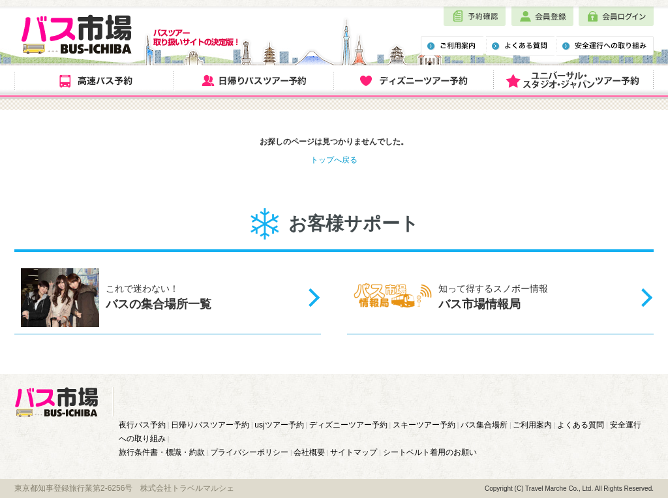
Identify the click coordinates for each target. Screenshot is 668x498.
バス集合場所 (484, 424)
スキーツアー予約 (424, 424)
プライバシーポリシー (249, 452)
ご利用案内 (532, 424)
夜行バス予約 (142, 424)
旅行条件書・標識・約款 (162, 452)
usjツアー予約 (278, 424)
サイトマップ (353, 452)
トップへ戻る (334, 159)
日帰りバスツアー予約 (210, 424)
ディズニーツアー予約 (348, 424)
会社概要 (309, 452)
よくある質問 (580, 424)
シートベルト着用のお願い (430, 452)
